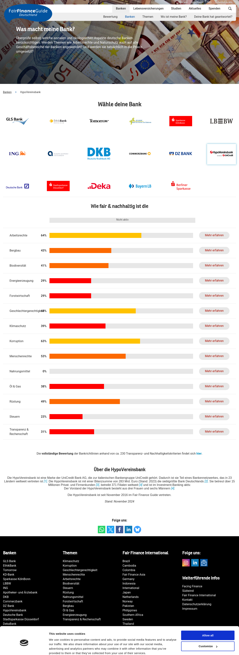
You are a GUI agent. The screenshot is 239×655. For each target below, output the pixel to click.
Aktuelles (195, 8)
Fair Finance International (199, 595)
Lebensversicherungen (148, 8)
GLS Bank (9, 561)
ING (5, 588)
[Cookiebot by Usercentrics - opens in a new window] (24, 648)
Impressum (189, 608)
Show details (57, 647)
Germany (128, 579)
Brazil (126, 561)
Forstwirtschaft (73, 601)
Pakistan (128, 606)
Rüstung (68, 592)
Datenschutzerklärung (196, 604)
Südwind (188, 591)
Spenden (214, 8)
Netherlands (130, 597)
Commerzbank (12, 601)
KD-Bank (8, 574)
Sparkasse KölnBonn (16, 579)
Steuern (68, 588)
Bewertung (110, 16)
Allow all (208, 619)
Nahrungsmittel (73, 597)
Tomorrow (10, 570)
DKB (6, 597)
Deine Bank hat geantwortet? (213, 16)
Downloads (197, 2)
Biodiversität (71, 583)
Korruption (70, 565)
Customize (208, 630)
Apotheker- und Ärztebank (20, 592)
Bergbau (68, 606)
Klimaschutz (71, 561)
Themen (147, 16)
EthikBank (9, 565)
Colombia (128, 570)
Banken (121, 8)
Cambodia (129, 565)
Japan (126, 592)
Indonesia (129, 583)
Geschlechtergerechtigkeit (80, 570)
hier (199, 453)
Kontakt (187, 599)
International (130, 588)
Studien (176, 8)
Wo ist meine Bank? (174, 16)
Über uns (183, 2)
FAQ (209, 2)
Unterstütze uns (223, 2)
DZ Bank (8, 606)
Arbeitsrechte (71, 579)
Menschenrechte (74, 574)
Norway (127, 601)
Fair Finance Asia (133, 574)
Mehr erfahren (214, 235)
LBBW (7, 583)
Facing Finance (192, 586)
